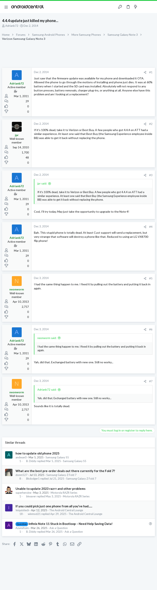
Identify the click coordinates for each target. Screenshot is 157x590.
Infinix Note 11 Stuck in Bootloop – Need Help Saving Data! (71, 524)
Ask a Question (58, 528)
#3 (151, 175)
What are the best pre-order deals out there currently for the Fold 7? (65, 471)
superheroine (23, 492)
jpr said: (42, 183)
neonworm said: (46, 338)
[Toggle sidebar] (143, 7)
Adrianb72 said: (46, 389)
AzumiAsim (22, 528)
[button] (6, 6)
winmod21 (34, 514)
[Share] (145, 72)
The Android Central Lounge (66, 510)
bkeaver (31, 496)
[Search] (151, 7)
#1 (151, 72)
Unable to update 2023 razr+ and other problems (50, 488)
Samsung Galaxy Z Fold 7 (61, 475)
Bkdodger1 (33, 478)
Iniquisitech (22, 510)
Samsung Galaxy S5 (57, 457)
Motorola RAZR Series (64, 492)
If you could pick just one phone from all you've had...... (54, 506)
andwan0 (21, 457)
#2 (151, 124)
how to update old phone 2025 (37, 453)
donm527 (21, 475)
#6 (151, 329)
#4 (151, 226)
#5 (151, 278)
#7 (151, 381)
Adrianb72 (11, 25)
